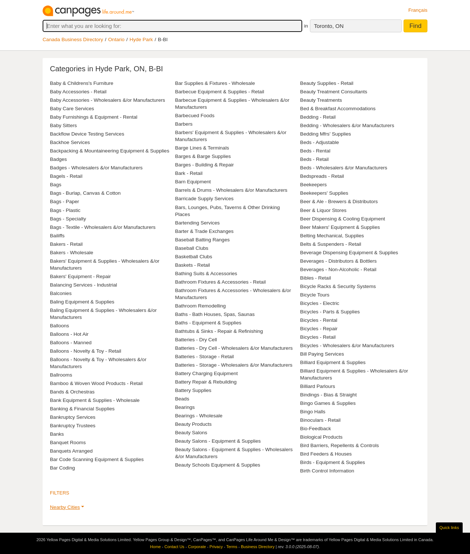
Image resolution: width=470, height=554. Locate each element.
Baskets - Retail (192, 265)
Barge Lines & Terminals (202, 148)
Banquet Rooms (68, 442)
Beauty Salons (191, 432)
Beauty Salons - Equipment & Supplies (218, 441)
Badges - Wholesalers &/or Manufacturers (96, 167)
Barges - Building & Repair (204, 165)
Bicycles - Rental (318, 320)
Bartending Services (197, 223)
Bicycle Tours (314, 295)
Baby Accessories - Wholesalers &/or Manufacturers (107, 100)
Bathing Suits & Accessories (206, 273)
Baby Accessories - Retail (78, 91)
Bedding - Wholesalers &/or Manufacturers (347, 125)
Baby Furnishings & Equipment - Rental (93, 117)
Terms (231, 546)
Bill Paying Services (322, 354)
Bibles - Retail (315, 278)
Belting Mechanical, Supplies (332, 235)
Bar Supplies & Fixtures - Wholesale (215, 83)
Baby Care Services (72, 108)
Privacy (216, 546)
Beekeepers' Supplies (324, 193)
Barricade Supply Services (204, 198)
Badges (58, 159)
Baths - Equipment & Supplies (208, 322)
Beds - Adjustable (319, 142)
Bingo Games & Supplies (327, 403)
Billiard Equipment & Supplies (332, 362)
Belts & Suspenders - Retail (330, 244)
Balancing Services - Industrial (83, 285)
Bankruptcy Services (72, 417)
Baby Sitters (63, 125)
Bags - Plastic (65, 210)
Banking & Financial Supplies (82, 408)
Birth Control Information (327, 471)
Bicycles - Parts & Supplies (329, 311)
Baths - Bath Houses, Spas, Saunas (215, 314)
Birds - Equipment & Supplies (332, 462)
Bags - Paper (64, 201)
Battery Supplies (193, 390)
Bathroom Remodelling (200, 306)
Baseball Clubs (192, 248)
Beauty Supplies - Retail (326, 83)
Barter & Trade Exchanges (204, 231)
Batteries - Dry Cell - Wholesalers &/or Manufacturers (234, 348)
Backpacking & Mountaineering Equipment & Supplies (109, 151)
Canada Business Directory (73, 39)
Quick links (449, 527)
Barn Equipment (193, 181)
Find (415, 25)
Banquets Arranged (71, 451)
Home (155, 546)
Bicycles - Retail (318, 337)
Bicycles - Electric (319, 303)
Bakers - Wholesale (71, 252)
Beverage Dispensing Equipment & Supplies (349, 252)
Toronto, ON (329, 26)
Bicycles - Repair (318, 328)
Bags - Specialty (68, 219)
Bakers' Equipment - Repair (80, 276)
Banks (57, 434)
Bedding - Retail (318, 117)
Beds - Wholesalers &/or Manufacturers (343, 167)
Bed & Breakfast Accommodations (338, 108)
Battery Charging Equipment (206, 373)
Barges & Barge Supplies (203, 156)
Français (417, 10)
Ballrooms (61, 375)
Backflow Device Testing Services (87, 134)
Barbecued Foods (194, 115)
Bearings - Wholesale (199, 415)
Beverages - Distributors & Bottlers (338, 261)
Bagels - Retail (66, 176)
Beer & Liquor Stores (323, 210)
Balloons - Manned (70, 342)
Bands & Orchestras (72, 392)
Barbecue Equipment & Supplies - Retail (219, 91)
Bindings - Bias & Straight (328, 394)
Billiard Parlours (317, 386)
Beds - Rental (315, 151)
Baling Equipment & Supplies (82, 302)
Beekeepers (313, 184)
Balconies (61, 293)
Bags (55, 184)
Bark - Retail (189, 173)
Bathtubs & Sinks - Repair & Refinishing (219, 331)
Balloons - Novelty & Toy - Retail (85, 351)
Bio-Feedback (315, 428)
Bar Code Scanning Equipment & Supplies (97, 459)
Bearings (185, 407)
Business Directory (258, 546)
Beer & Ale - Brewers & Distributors (339, 201)
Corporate (197, 546)
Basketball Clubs (193, 256)
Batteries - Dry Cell (196, 339)
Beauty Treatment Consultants (333, 91)
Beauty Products (193, 424)
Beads (182, 399)
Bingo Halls (312, 411)
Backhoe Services (70, 142)
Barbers (184, 124)
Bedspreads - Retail (322, 176)
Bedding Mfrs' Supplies (325, 134)
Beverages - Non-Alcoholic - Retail (338, 269)
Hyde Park (141, 39)
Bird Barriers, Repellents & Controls (339, 445)
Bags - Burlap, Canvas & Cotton (85, 193)
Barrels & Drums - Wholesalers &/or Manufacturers (231, 190)
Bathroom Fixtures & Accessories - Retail (220, 282)
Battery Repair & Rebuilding (206, 382)
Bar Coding (62, 468)
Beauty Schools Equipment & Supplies (217, 465)
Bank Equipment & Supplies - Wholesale (95, 400)
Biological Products (321, 437)
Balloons (59, 325)
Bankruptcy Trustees (72, 425)
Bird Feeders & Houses (326, 454)
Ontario (116, 39)
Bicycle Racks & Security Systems (338, 286)
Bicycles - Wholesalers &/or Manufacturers (347, 345)
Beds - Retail (314, 159)
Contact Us (174, 546)
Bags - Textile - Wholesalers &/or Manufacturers (103, 227)
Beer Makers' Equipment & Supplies (340, 227)
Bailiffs (57, 235)
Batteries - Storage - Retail (204, 356)
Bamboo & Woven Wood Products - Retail (96, 383)
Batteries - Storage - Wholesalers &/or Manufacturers (234, 365)
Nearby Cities (65, 507)
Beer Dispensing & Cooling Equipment (342, 219)
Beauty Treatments (321, 100)
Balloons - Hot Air (69, 334)
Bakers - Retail (66, 244)
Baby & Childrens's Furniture (81, 83)
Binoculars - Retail (320, 420)
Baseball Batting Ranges (202, 239)
